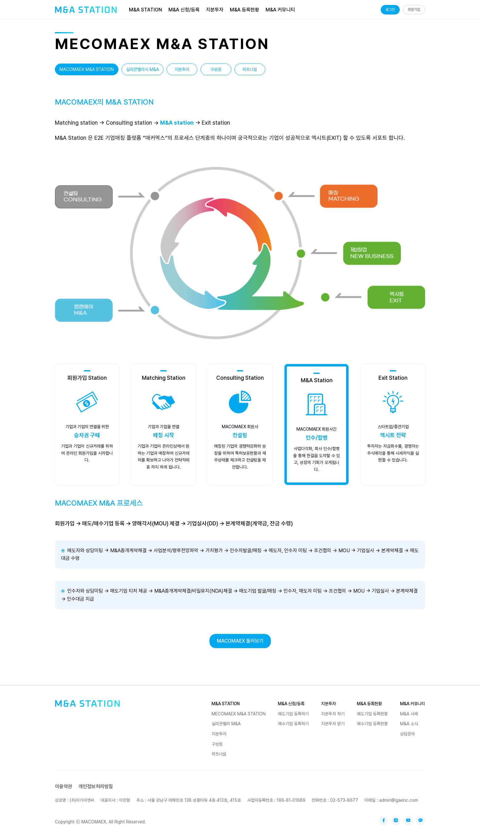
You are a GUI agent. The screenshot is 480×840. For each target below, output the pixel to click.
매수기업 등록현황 (372, 723)
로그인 (390, 9)
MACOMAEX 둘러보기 (240, 641)
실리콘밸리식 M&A (142, 69)
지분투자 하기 (333, 713)
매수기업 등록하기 (293, 723)
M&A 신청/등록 (291, 703)
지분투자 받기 (333, 723)
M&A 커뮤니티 (412, 703)
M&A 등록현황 (369, 703)
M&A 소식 (409, 723)
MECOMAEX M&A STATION (239, 713)
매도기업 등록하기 (293, 713)
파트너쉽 (249, 69)
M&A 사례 (409, 713)
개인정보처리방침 (95, 786)
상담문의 (407, 733)
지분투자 (182, 69)
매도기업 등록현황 (372, 713)
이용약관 (63, 786)
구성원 (215, 69)
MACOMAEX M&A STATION (87, 69)
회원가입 (414, 9)
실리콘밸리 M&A (226, 723)
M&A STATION (226, 703)
